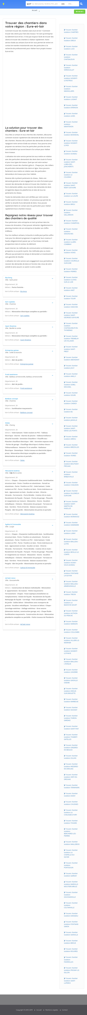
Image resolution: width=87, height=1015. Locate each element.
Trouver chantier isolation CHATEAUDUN (71, 57)
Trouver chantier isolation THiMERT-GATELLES (71, 737)
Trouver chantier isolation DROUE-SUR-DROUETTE (71, 690)
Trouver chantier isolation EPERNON (71, 106)
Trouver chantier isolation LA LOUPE (71, 194)
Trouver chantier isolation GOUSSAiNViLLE (71, 894)
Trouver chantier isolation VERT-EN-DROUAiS (71, 777)
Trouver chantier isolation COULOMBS (71, 631)
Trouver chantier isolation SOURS (71, 394)
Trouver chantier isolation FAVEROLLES (71, 959)
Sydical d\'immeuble (27, 568)
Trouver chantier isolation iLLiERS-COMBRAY (71, 242)
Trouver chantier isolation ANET (71, 289)
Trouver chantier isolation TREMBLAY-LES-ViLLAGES (71, 338)
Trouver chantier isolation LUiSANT (71, 98)
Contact (65, 1010)
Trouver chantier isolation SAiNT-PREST (71, 349)
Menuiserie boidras (27, 514)
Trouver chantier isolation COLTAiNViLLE (71, 905)
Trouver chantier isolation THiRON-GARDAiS (71, 718)
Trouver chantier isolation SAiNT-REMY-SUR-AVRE (71, 185)
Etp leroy (23, 291)
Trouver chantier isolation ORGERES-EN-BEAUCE (71, 747)
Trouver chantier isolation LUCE (71, 47)
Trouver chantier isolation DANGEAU (71, 914)
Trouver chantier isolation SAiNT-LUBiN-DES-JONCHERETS (71, 163)
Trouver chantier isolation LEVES (71, 114)
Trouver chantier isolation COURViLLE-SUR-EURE (71, 260)
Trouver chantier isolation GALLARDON (71, 212)
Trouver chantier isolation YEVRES (71, 454)
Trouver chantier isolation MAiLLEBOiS (72, 843)
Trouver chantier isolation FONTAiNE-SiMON (71, 924)
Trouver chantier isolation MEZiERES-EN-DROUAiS (71, 766)
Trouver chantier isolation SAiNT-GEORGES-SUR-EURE (71, 315)
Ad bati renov (25, 624)
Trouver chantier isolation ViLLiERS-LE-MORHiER (71, 640)
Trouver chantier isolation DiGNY (71, 794)
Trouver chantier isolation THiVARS (71, 822)
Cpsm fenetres (25, 340)
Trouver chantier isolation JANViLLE (71, 419)
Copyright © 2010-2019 (24, 1010)
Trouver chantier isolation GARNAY (71, 874)
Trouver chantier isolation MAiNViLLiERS (71, 88)
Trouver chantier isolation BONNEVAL (71, 133)
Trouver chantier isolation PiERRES (71, 270)
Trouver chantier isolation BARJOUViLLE (71, 474)
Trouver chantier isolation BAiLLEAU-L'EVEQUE (71, 661)
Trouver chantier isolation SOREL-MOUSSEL (71, 384)
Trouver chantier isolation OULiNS (71, 757)
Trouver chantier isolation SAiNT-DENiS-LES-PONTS (71, 428)
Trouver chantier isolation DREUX (71, 39)
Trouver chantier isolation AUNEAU (71, 152)
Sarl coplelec (25, 316)
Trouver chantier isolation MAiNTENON (71, 124)
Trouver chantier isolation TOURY (71, 297)
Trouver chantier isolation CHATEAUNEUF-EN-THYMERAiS (71, 326)
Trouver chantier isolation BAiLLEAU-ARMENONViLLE (71, 583)
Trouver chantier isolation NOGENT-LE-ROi (71, 143)
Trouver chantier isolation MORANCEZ (71, 515)
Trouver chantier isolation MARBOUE (71, 700)
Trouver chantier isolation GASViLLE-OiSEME (71, 680)
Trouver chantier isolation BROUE (71, 942)
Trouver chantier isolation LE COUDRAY (71, 174)
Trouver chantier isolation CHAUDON (71, 483)
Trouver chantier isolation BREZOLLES (71, 446)
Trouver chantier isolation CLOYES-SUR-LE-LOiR (71, 279)
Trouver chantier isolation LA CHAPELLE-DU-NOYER (71, 853)
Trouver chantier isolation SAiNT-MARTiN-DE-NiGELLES (71, 504)
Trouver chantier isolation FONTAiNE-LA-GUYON (71, 573)
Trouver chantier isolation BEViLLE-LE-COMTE (71, 552)
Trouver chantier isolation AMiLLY (71, 375)
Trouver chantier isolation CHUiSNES (71, 803)
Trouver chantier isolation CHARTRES (71, 31)
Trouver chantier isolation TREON (71, 593)
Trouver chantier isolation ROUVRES (71, 950)
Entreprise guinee (26, 364)
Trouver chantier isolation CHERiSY (71, 402)
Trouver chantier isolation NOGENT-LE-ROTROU (71, 78)
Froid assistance (26, 388)
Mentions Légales (51, 1010)
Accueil (34, 10)
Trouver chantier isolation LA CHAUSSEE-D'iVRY (71, 812)
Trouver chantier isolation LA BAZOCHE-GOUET (71, 602)
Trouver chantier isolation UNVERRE (71, 671)
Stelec (22, 460)
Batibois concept (26, 412)
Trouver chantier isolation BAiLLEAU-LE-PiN (71, 541)
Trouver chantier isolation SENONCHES (71, 231)
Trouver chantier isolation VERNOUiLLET (71, 67)
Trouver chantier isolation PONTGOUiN (71, 865)
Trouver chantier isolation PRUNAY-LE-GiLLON (72, 970)
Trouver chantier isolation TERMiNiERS (72, 786)
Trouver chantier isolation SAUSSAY (71, 708)
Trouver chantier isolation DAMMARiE (71, 523)
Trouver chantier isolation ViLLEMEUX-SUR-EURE (71, 493)
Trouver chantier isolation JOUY (71, 367)
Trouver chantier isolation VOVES (71, 251)
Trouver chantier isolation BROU (71, 203)
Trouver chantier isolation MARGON (71, 622)
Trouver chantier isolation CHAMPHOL (71, 222)
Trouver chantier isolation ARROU (71, 437)
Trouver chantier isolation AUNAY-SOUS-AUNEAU (71, 562)
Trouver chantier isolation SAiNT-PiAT (71, 727)
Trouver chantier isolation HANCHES (71, 305)
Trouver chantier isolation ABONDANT (71, 358)
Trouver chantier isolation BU (71, 410)
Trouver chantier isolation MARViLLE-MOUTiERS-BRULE (71, 884)
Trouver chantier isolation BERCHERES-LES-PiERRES (71, 832)
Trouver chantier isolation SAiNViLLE (71, 933)
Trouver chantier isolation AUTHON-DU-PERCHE (71, 613)
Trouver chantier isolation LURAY (71, 532)
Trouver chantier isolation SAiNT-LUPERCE (71, 980)
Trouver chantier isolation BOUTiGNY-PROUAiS (71, 463)
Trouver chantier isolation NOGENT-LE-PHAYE (71, 650)
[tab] (29, 278)
